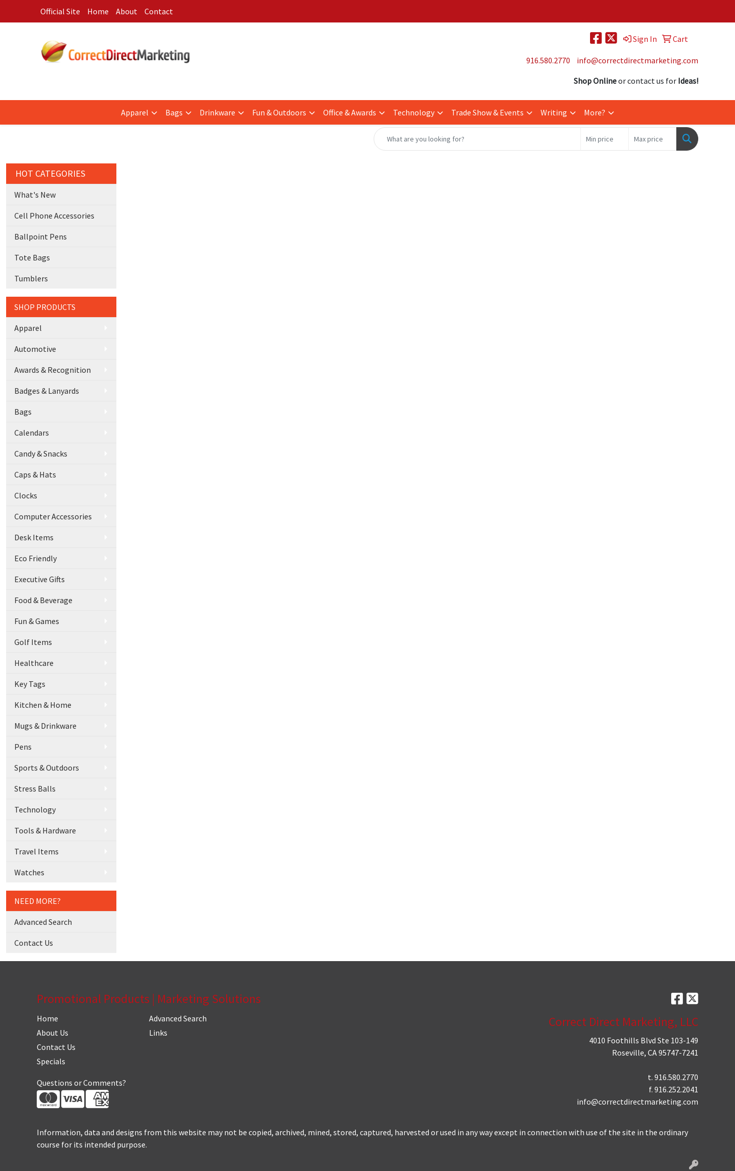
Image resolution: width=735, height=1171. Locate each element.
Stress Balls (35, 788)
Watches (29, 872)
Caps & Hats (35, 474)
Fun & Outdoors (279, 112)
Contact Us (33, 943)
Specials (51, 1061)
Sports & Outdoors (46, 767)
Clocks (25, 495)
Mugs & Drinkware (45, 726)
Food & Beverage (43, 600)
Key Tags (29, 684)
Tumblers (31, 278)
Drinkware (217, 112)
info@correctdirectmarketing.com (637, 60)
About (126, 11)
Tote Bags (32, 257)
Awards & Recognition (52, 370)
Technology (413, 112)
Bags (174, 112)
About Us (52, 1032)
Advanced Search (43, 922)
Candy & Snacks (40, 453)
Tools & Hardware (45, 830)
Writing (554, 112)
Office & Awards (349, 112)
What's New (35, 194)
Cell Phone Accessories (54, 215)
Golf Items (33, 642)
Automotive (35, 349)
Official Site (60, 11)
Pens (23, 747)
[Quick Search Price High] (652, 139)
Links (158, 1032)
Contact (158, 11)
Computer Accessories (53, 516)
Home (98, 11)
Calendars (31, 432)
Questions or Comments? (81, 1083)
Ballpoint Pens (40, 236)
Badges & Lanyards (46, 391)
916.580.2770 (548, 60)
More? (594, 112)
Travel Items (36, 851)
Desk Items (34, 537)
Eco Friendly (35, 558)
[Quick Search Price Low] (604, 139)
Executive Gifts (39, 579)
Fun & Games (36, 621)
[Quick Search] (477, 139)
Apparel (135, 112)
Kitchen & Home (42, 705)
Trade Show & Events (487, 112)
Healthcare (34, 663)
